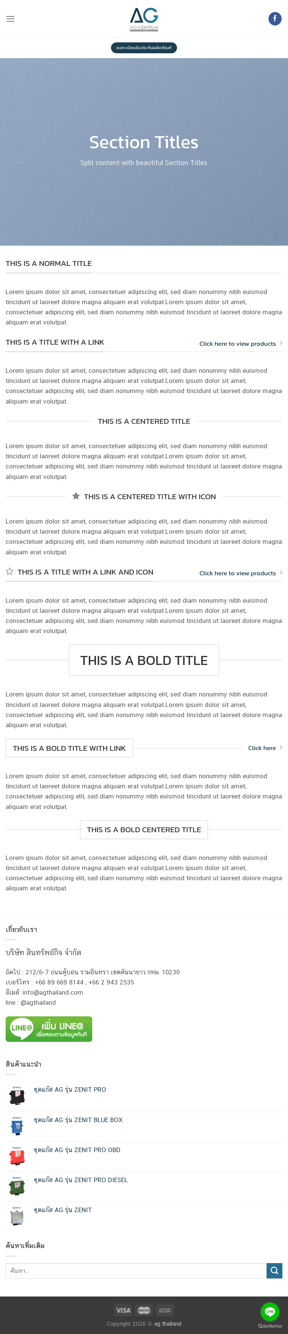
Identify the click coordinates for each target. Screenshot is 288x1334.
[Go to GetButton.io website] (270, 1326)
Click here (265, 748)
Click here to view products (241, 343)
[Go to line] (270, 1311)
